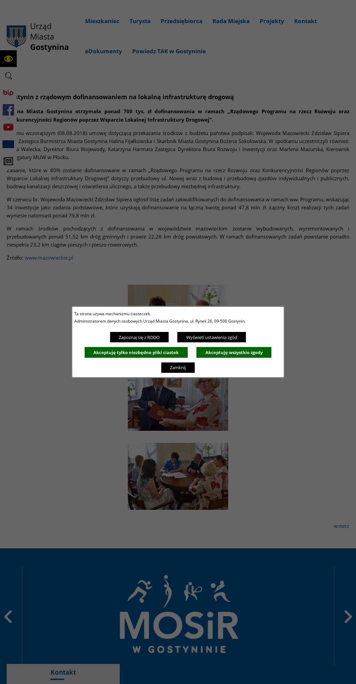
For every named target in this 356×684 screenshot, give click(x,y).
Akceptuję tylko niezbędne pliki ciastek (136, 352)
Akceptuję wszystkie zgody (234, 352)
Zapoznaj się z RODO (139, 337)
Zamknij (178, 367)
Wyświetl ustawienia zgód (211, 337)
